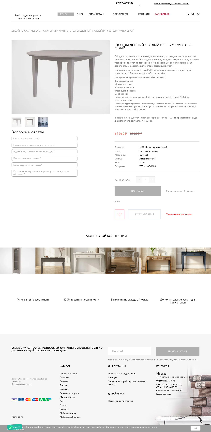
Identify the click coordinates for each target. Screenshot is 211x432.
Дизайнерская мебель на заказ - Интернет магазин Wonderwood (28, 11)
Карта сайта (17, 417)
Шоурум (112, 377)
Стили (64, 14)
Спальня (64, 381)
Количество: (122, 180)
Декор (63, 405)
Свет (62, 401)
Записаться (162, 14)
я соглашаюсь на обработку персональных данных (170, 359)
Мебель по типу (68, 413)
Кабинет (64, 389)
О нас (80, 14)
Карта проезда (163, 394)
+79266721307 (124, 3)
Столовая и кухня (68, 373)
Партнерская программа (120, 401)
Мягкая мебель (67, 397)
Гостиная (64, 377)
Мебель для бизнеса (70, 417)
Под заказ (137, 191)
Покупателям (121, 14)
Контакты (144, 14)
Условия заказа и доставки (121, 373)
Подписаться (177, 351)
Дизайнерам (96, 14)
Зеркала (64, 409)
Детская (64, 385)
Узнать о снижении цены (179, 214)
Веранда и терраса (69, 393)
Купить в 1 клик (144, 214)
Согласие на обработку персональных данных (127, 383)
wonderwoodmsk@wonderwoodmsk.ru (171, 4)
